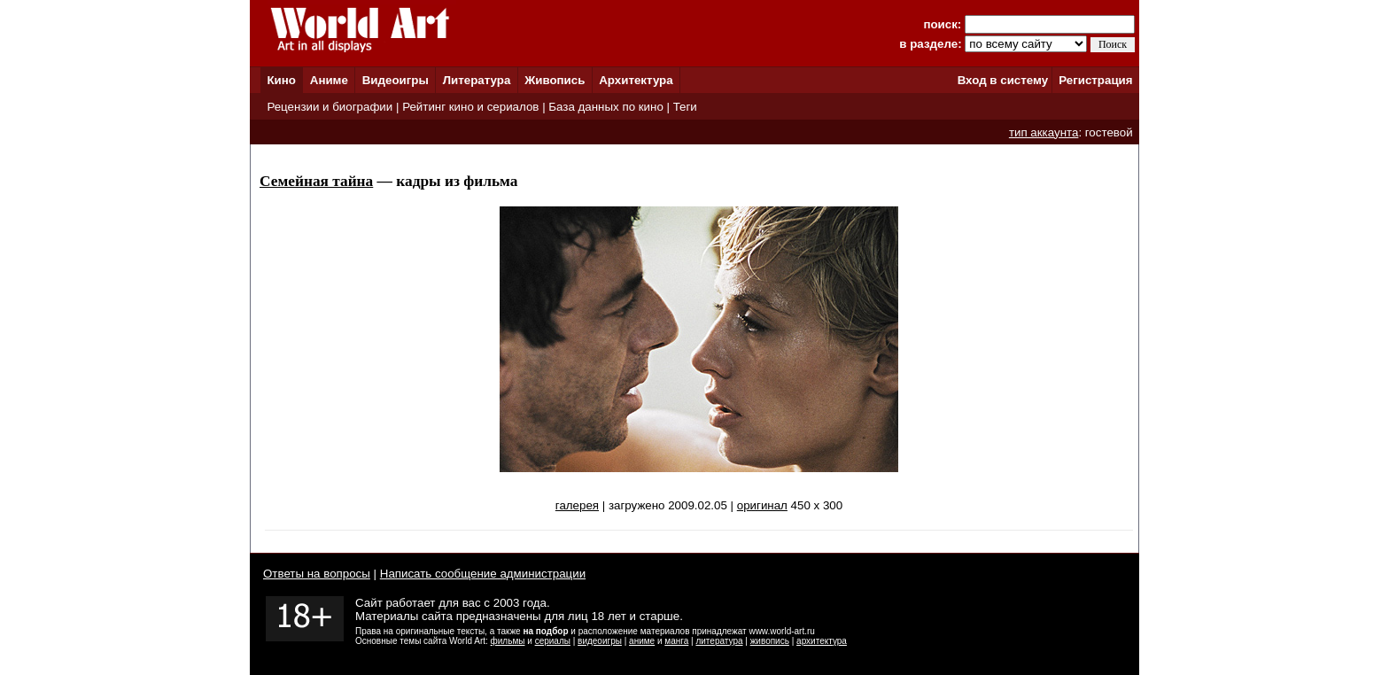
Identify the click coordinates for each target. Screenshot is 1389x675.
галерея (577, 505)
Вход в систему (1003, 80)
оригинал (762, 505)
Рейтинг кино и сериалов (470, 106)
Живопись (554, 80)
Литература (477, 80)
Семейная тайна (316, 181)
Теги (685, 106)
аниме (642, 641)
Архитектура (635, 80)
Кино (281, 80)
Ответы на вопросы (316, 573)
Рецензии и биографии (329, 106)
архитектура (821, 641)
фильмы (508, 641)
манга (676, 641)
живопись (769, 641)
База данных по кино (605, 106)
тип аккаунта (1044, 132)
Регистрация (1095, 80)
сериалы (552, 641)
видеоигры (600, 641)
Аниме (329, 80)
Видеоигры (395, 80)
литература (718, 641)
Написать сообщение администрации (483, 573)
